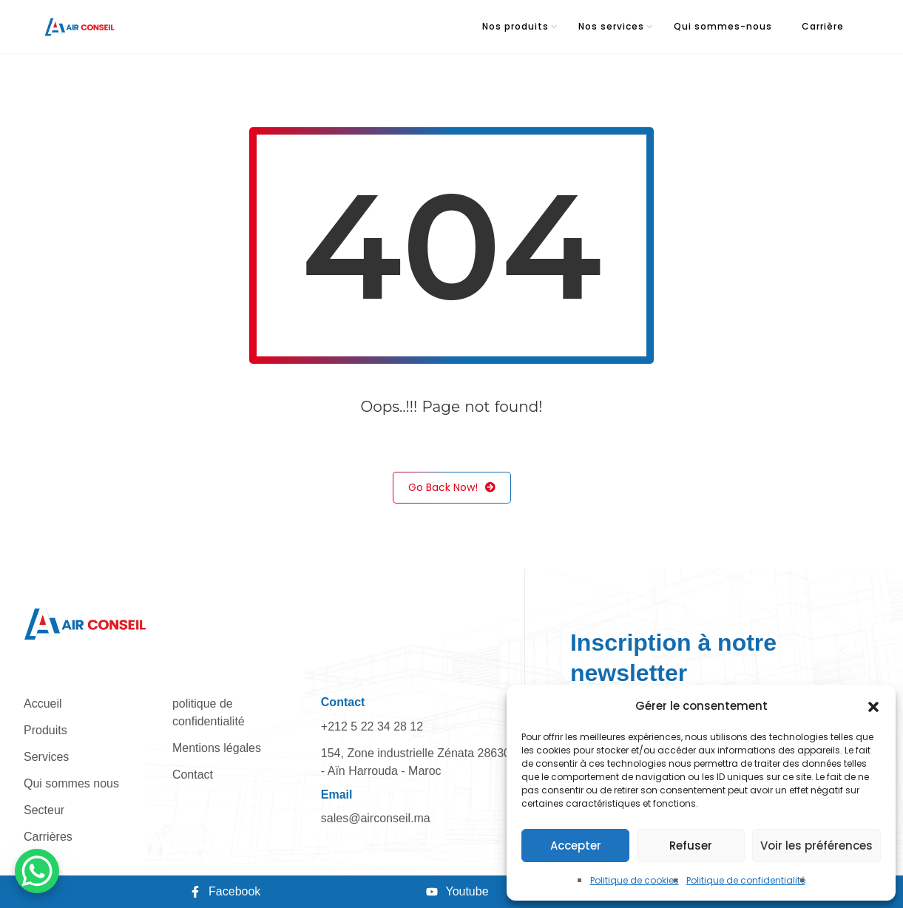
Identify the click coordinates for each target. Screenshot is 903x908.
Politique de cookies (634, 880)
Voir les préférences (816, 845)
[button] (873, 706)
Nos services (611, 26)
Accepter (575, 845)
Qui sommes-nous (723, 26)
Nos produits (515, 26)
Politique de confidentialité (745, 880)
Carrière (823, 26)
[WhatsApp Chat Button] (37, 871)
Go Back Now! (452, 487)
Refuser (690, 845)
